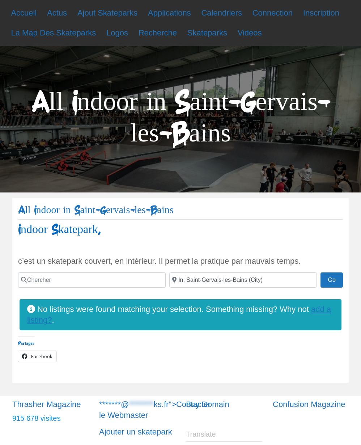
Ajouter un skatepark (135, 431)
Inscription (321, 12)
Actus (57, 12)
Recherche (158, 32)
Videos (250, 32)
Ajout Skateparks (107, 12)
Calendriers (221, 12)
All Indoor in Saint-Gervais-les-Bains (96, 210)
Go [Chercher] (335, 279)
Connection (272, 12)
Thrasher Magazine (46, 404)
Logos (117, 32)
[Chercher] (92, 280)
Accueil (24, 12)
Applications (169, 12)
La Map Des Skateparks (53, 32)
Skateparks (207, 32)
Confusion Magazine (309, 404)
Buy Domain (207, 404)
